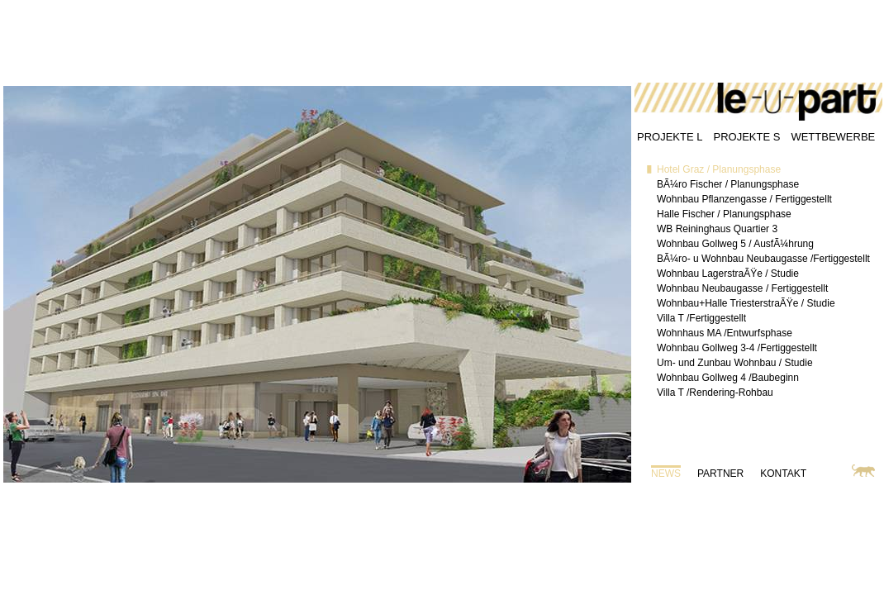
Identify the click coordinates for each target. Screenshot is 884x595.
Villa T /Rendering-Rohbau (715, 392)
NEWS (666, 473)
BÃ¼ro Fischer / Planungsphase (728, 184)
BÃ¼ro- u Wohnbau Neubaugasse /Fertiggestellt (763, 258)
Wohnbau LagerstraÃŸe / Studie (728, 273)
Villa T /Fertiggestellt (701, 318)
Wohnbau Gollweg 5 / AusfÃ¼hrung (735, 244)
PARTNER (720, 473)
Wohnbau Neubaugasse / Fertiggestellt (742, 288)
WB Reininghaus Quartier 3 (717, 229)
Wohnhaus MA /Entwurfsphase (724, 333)
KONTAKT (783, 473)
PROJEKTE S (746, 137)
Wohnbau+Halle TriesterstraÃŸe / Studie (746, 303)
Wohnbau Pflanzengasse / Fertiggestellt (744, 199)
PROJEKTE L (669, 137)
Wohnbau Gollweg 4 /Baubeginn (728, 377)
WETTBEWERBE (833, 137)
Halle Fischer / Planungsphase (724, 214)
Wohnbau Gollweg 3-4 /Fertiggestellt (737, 348)
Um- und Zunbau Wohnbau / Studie (735, 363)
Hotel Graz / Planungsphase (719, 169)
